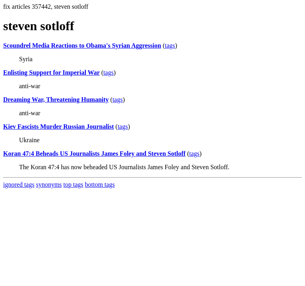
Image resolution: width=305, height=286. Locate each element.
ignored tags (19, 184)
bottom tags (100, 184)
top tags (73, 184)
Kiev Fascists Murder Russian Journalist (58, 126)
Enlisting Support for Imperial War (51, 72)
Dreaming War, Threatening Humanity (56, 99)
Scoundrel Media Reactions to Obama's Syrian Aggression (82, 45)
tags (170, 45)
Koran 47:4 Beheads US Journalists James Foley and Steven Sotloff (94, 153)
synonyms (49, 184)
